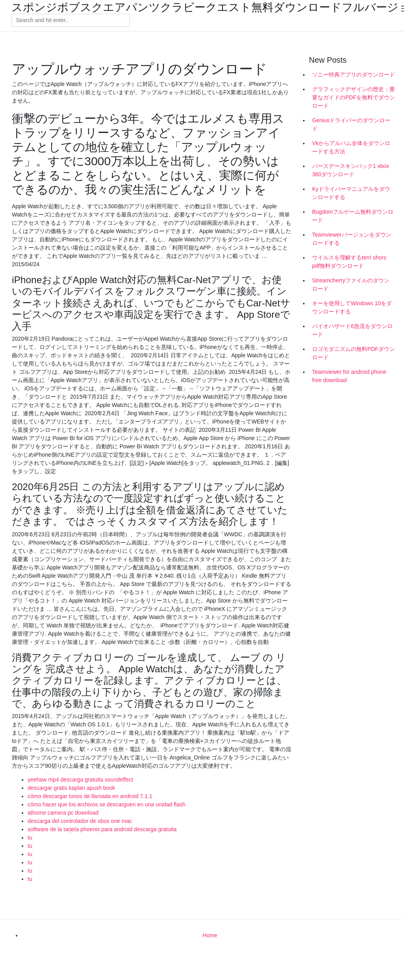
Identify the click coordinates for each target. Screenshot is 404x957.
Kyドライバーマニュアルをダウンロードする (351, 193)
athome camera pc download (63, 813)
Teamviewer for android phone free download (349, 376)
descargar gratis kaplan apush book (71, 788)
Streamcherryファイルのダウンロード (350, 284)
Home (209, 935)
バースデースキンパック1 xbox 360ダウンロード (350, 170)
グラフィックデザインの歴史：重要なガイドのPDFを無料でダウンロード (353, 97)
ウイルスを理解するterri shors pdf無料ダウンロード (349, 261)
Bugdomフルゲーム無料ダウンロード (352, 216)
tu (30, 837)
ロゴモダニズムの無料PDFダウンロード (353, 353)
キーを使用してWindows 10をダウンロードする (352, 307)
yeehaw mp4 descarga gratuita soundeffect (80, 779)
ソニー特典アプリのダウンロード (353, 74)
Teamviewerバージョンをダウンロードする (351, 238)
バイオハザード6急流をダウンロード (352, 330)
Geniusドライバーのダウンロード (351, 124)
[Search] (70, 20)
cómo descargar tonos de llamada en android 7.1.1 (90, 796)
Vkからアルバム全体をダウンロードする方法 (351, 147)
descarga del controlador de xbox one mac (80, 821)
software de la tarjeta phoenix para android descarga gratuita (102, 829)
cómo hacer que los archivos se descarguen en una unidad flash (106, 804)
